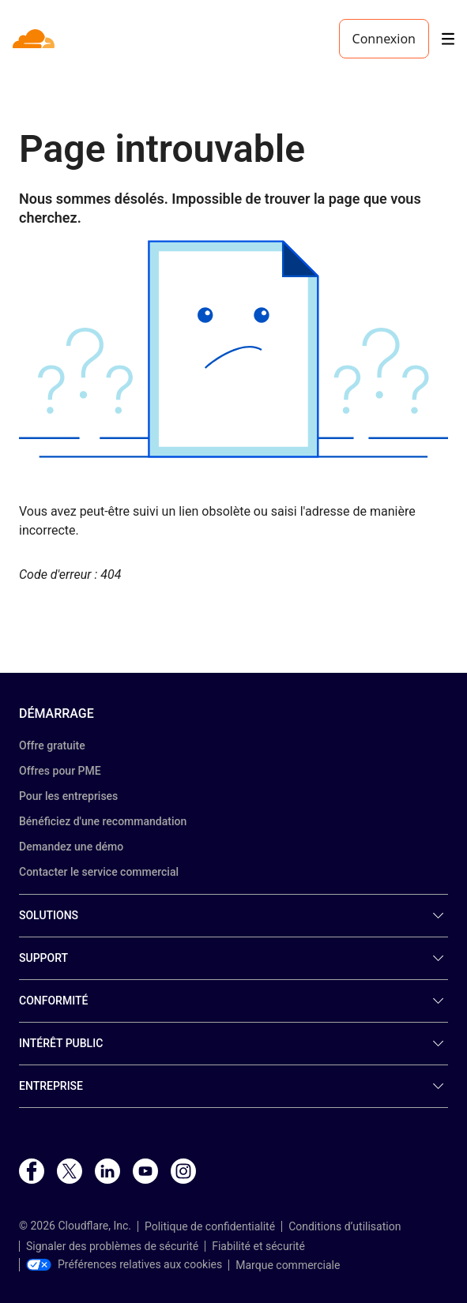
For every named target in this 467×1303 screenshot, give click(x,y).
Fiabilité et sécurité (258, 1246)
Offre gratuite (52, 745)
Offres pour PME (60, 770)
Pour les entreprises (68, 796)
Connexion (384, 38)
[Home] (35, 38)
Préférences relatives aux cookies (124, 1264)
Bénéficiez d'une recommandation (102, 821)
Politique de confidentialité (210, 1226)
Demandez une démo (71, 846)
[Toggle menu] (448, 39)
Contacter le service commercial (99, 872)
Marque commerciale (287, 1265)
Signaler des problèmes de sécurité (112, 1246)
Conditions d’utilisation (344, 1226)
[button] (233, 349)
